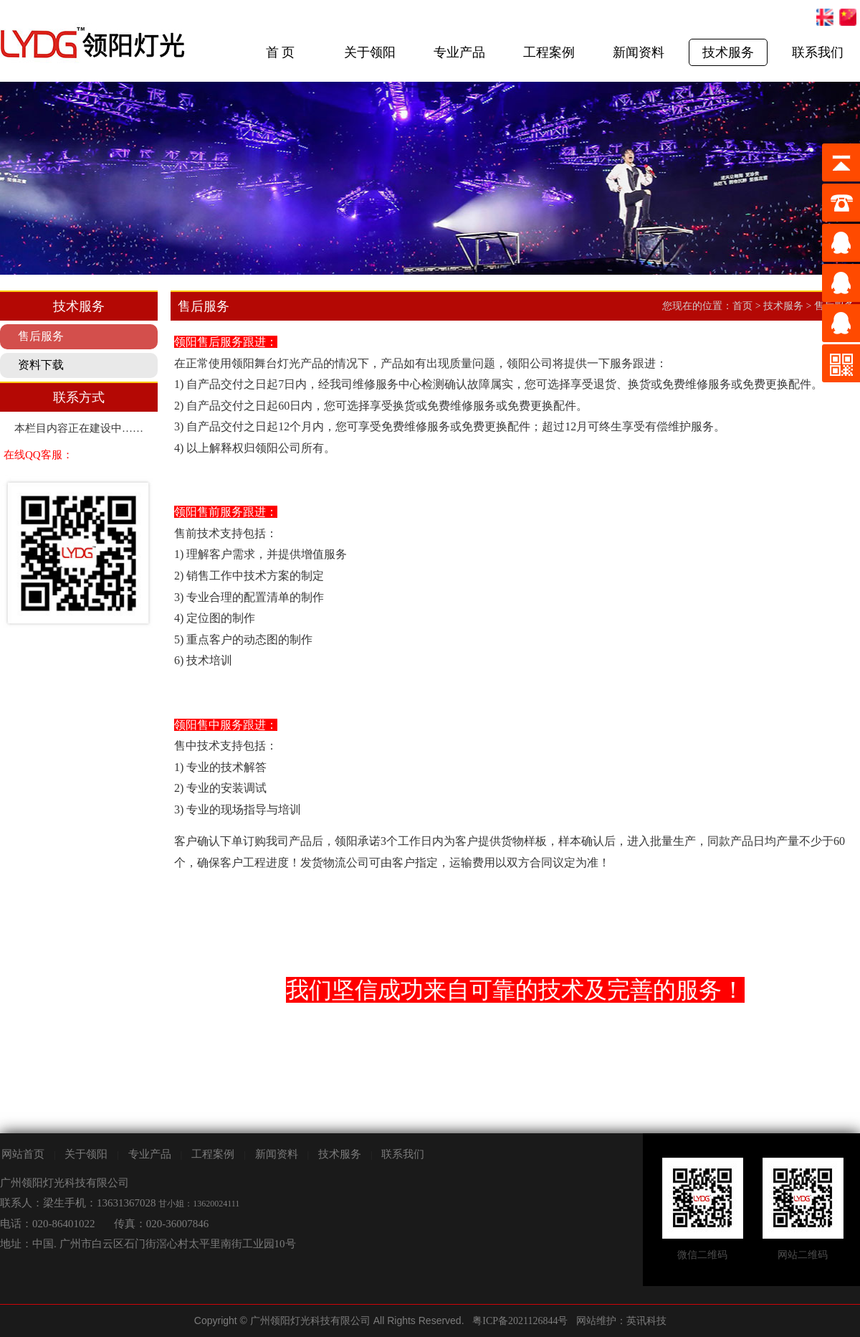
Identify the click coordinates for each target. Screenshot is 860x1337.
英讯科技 (646, 1320)
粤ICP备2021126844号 (520, 1320)
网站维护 (596, 1320)
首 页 (280, 52)
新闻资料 (638, 52)
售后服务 (41, 336)
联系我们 (818, 52)
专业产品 (459, 52)
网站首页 (22, 1154)
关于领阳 (370, 52)
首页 (742, 306)
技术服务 (728, 52)
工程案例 (549, 52)
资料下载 (41, 365)
